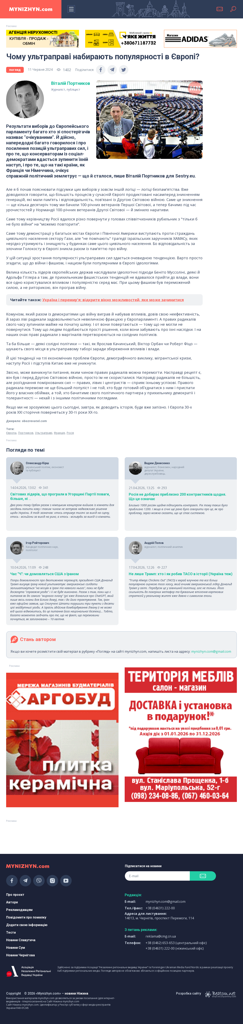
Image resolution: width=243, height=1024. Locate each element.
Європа (11, 433)
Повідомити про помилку (26, 917)
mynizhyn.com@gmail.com (211, 651)
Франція (59, 433)
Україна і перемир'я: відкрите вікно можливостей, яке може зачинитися (113, 299)
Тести (11, 932)
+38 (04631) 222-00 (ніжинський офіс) (175, 948)
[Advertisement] (42, 835)
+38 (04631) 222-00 (160, 908)
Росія (70, 433)
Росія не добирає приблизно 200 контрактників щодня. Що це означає (177, 496)
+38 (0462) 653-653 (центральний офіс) (176, 943)
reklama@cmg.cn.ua (161, 936)
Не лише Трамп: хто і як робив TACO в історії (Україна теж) (181, 574)
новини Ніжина (76, 993)
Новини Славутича (20, 940)
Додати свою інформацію (26, 925)
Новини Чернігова (20, 955)
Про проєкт (15, 895)
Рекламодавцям (19, 910)
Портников (25, 433)
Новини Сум (15, 948)
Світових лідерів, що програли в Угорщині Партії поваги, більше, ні (60, 496)
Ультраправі (43, 433)
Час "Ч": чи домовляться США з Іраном (44, 574)
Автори (12, 902)
